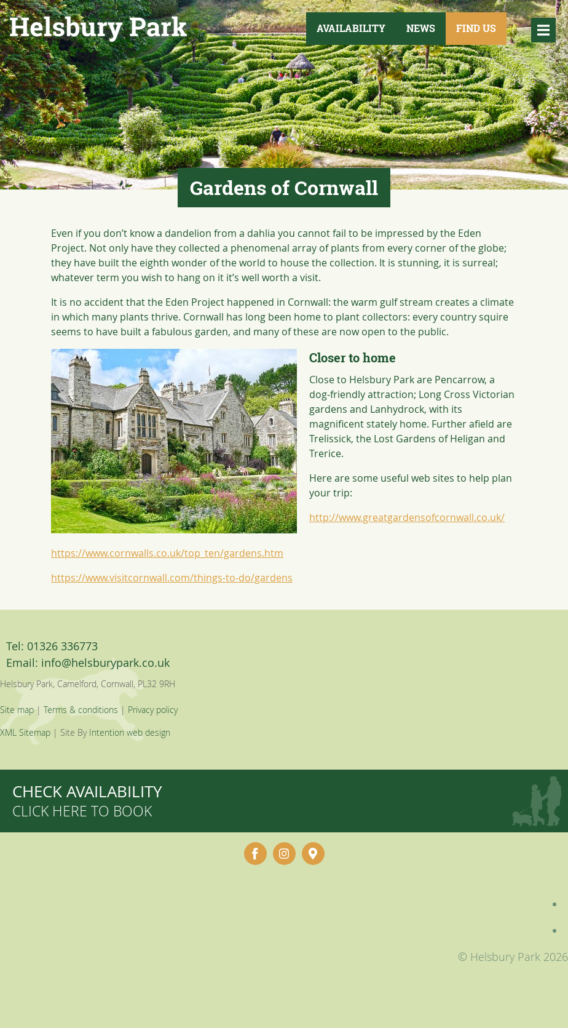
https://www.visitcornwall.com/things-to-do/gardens (172, 577)
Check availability (87, 801)
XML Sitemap (25, 732)
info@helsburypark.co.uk (105, 662)
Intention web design (129, 732)
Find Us (476, 28)
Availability (351, 28)
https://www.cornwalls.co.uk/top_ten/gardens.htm (167, 553)
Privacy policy (153, 709)
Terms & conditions (81, 709)
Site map (17, 709)
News (420, 28)
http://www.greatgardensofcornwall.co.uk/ (407, 517)
